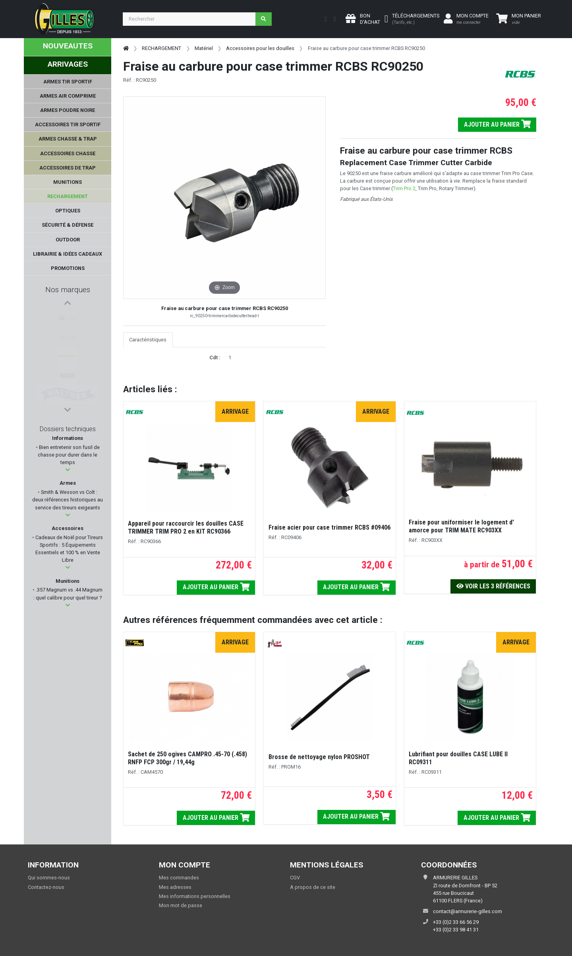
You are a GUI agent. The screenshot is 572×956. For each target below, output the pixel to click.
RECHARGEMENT (161, 48)
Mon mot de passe (180, 905)
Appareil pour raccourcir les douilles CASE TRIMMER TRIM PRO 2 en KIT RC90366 (185, 527)
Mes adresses (175, 887)
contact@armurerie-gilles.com (467, 911)
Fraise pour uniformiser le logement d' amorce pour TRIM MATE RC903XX (461, 526)
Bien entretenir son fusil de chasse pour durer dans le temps (69, 454)
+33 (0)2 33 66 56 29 (456, 922)
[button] (68, 470)
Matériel (204, 48)
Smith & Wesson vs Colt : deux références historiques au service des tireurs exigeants (67, 499)
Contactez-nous (46, 887)
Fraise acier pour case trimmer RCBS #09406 (329, 527)
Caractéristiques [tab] (147, 340)
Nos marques (67, 289)
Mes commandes (179, 878)
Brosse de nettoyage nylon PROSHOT (319, 757)
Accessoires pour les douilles (260, 48)
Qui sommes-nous (49, 878)
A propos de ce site (312, 887)
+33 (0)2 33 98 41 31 (456, 930)
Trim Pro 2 (404, 188)
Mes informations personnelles (194, 896)
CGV (295, 878)
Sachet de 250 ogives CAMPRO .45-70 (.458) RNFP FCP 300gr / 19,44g (187, 758)
